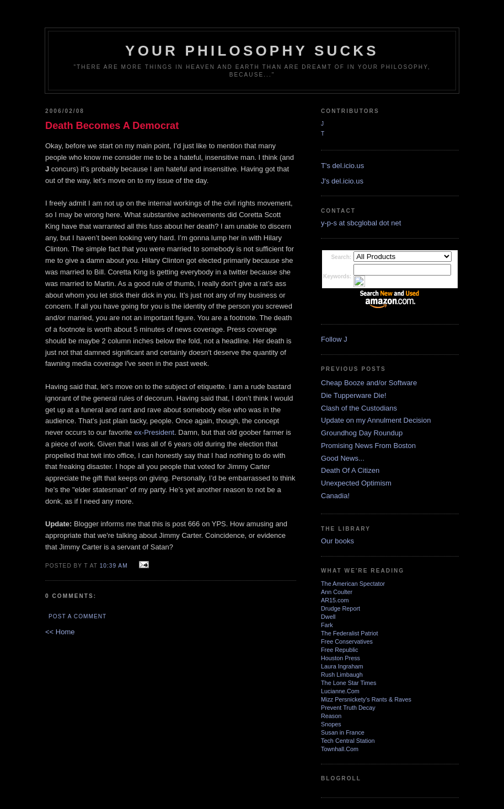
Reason (331, 716)
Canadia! (335, 496)
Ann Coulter (336, 592)
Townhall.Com (339, 749)
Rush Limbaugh (342, 674)
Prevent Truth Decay (348, 707)
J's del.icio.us (342, 181)
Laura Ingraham (342, 666)
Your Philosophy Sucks (252, 50)
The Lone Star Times (349, 682)
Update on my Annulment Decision (376, 420)
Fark (327, 625)
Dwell (328, 616)
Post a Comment (77, 616)
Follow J (334, 339)
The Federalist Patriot (349, 633)
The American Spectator (353, 583)
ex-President (154, 432)
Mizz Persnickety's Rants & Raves (366, 699)
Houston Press (340, 658)
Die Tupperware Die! (354, 395)
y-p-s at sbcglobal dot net (361, 223)
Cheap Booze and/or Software (369, 383)
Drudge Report (340, 608)
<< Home (59, 632)
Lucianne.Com (340, 691)
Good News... (342, 458)
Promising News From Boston (368, 445)
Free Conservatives (347, 641)
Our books (337, 541)
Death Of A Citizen (350, 470)
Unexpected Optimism (356, 483)
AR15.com (335, 600)
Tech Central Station (348, 740)
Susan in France (342, 732)
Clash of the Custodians (359, 408)
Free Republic (339, 649)
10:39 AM (114, 566)
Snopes (331, 724)
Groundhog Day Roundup (362, 433)
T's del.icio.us (342, 165)
